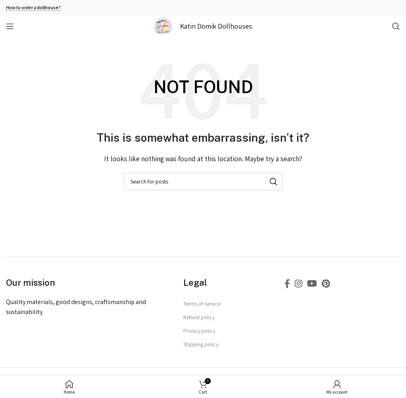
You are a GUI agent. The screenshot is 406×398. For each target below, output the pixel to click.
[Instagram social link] (298, 283)
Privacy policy (199, 330)
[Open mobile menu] (10, 26)
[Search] (396, 26)
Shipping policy (200, 344)
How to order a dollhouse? (33, 7)
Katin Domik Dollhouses (216, 26)
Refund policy (199, 317)
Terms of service (202, 303)
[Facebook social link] (287, 283)
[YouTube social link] (312, 283)
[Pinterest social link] (325, 283)
